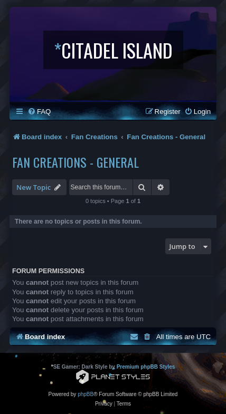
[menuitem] (39, 111)
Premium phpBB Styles (146, 367)
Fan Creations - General (75, 161)
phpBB (85, 394)
